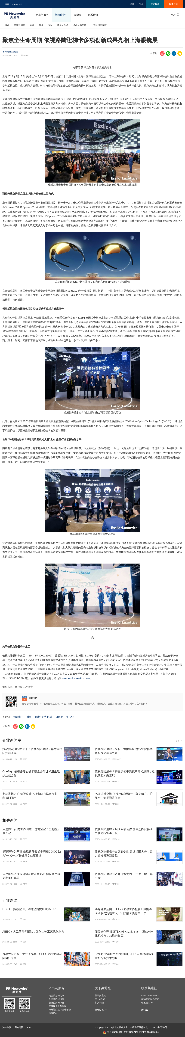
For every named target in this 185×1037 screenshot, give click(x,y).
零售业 (70, 716)
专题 (32, 25)
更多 (179, 740)
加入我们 (99, 1002)
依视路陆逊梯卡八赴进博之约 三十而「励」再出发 (124, 876)
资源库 (77, 14)
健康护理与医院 (43, 716)
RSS (29, 1027)
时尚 (29, 716)
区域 (50, 25)
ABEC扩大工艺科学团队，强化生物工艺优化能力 (33, 931)
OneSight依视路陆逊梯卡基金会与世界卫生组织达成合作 (31, 773)
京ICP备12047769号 (149, 1032)
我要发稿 (155, 4)
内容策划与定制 (56, 995)
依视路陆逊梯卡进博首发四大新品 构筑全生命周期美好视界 (31, 876)
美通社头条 (62, 25)
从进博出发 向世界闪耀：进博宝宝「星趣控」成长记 (31, 831)
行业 (41, 25)
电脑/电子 (18, 716)
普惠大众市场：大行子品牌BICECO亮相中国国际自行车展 (32, 956)
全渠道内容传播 (56, 999)
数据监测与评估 (56, 1002)
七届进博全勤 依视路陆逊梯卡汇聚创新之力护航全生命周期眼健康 (124, 795)
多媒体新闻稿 (79, 25)
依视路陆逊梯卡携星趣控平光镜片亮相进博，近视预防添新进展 (125, 773)
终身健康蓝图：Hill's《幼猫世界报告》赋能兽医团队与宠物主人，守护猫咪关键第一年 (123, 911)
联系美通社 (149, 988)
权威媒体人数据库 (57, 1006)
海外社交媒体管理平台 (60, 1009)
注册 (132, 4)
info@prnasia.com (150, 999)
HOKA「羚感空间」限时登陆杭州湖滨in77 (29, 909)
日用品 (59, 716)
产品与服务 (42, 14)
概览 (7, 25)
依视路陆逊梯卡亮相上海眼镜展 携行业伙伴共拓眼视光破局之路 (124, 751)
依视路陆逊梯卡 (10, 52)
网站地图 (19, 1027)
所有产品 (53, 1013)
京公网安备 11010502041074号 (120, 1032)
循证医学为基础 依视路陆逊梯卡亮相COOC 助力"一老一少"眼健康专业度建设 (31, 853)
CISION (153, 1027)
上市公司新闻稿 (99, 25)
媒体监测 (173, 4)
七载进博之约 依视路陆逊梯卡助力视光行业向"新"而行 (29, 795)
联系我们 (93, 14)
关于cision (100, 999)
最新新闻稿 (19, 25)
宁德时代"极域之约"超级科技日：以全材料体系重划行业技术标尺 (124, 956)
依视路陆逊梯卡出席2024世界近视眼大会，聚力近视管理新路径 (123, 853)
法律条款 (6, 1027)
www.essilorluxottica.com (76, 678)
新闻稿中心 (61, 14)
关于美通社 (103, 988)
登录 (141, 4)
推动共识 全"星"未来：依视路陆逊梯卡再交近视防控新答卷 (32, 751)
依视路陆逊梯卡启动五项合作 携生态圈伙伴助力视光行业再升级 (124, 831)
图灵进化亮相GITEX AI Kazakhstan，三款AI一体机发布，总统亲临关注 (124, 933)
